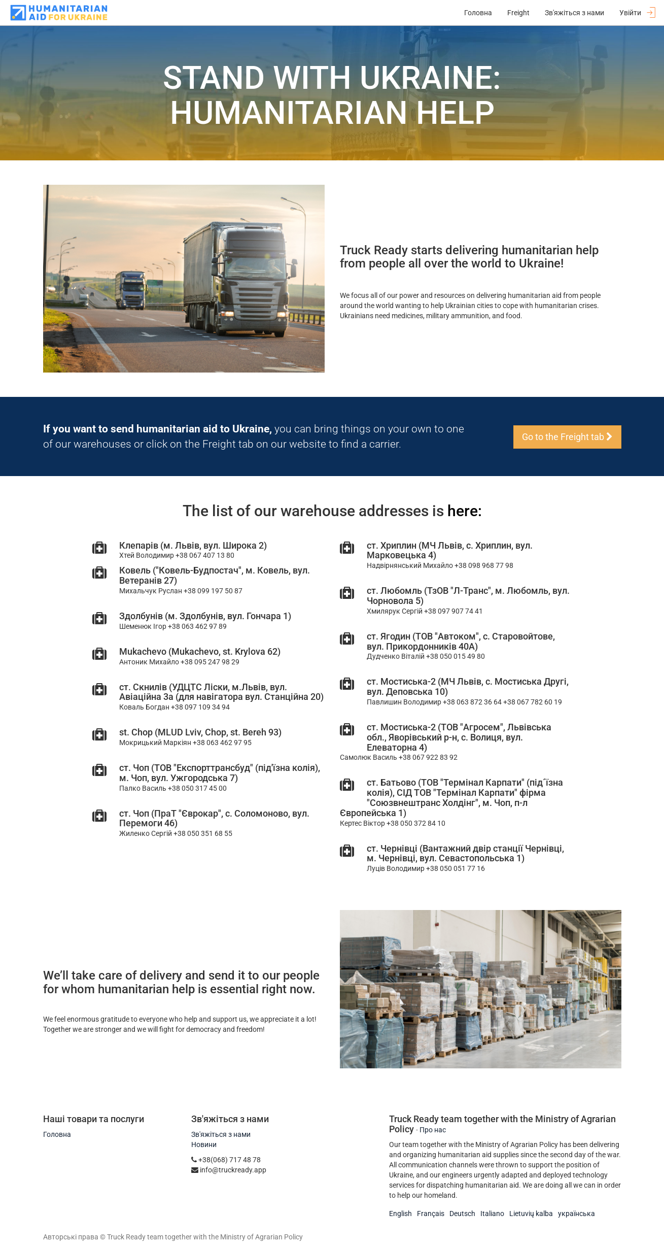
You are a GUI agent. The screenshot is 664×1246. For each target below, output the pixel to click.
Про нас (433, 1130)
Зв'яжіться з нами (221, 1134)
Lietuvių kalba (531, 1213)
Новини (204, 1144)
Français (430, 1213)
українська (576, 1213)
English (400, 1213)
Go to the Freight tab (567, 436)
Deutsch (462, 1213)
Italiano (492, 1213)
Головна (57, 1134)
